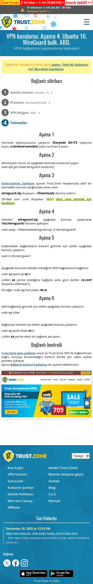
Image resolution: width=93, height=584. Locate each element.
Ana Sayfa (15, 468)
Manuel (54, 501)
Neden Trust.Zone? (63, 468)
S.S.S (52, 494)
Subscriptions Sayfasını (18, 183)
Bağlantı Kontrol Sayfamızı (28, 364)
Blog (52, 487)
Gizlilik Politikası (20, 494)
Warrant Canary (20, 501)
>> (78, 2)
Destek (54, 481)
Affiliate (14, 507)
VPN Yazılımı (17, 474)
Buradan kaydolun (49, 69)
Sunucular (15, 481)
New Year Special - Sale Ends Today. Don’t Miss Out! (42, 533)
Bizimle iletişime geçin (66, 474)
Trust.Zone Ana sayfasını (19, 353)
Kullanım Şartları (21, 487)
